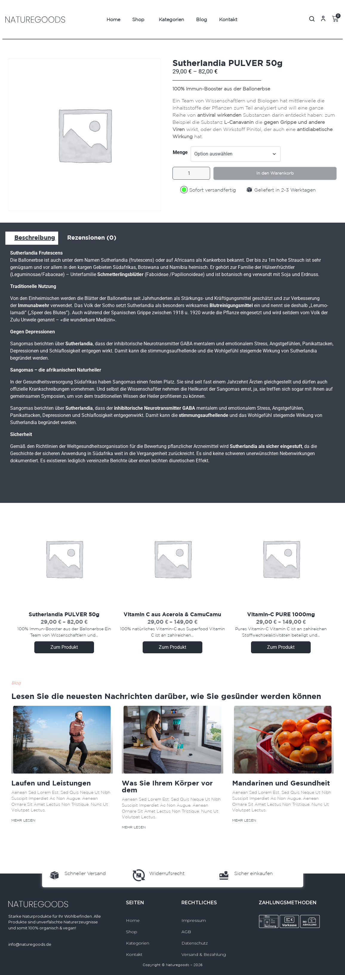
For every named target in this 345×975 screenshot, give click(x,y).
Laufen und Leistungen (51, 783)
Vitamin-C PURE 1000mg (281, 614)
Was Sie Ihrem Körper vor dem (167, 786)
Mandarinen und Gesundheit (281, 783)
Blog (201, 19)
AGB (186, 931)
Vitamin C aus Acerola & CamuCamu (172, 614)
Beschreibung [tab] (34, 237)
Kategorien (171, 19)
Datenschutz (194, 943)
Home (113, 19)
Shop (138, 19)
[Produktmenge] (193, 174)
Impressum (193, 920)
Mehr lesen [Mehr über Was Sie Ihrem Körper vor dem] (134, 827)
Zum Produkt (64, 647)
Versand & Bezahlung (203, 954)
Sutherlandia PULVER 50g (64, 614)
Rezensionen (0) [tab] (91, 237)
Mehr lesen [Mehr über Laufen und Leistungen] (23, 820)
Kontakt (228, 19)
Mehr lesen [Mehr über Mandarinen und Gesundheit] (244, 820)
